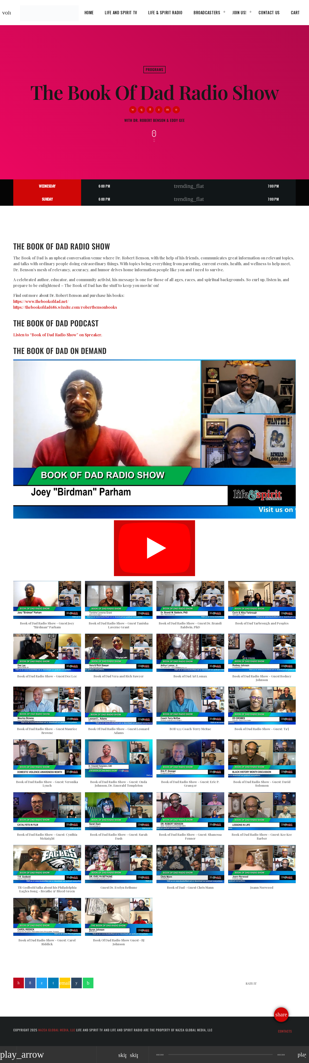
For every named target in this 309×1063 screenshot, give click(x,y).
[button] (47, 607)
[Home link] (49, 13)
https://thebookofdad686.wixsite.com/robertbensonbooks (65, 307)
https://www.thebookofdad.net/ (41, 301)
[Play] (154, 548)
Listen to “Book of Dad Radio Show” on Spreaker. (57, 334)
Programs (154, 69)
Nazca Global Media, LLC (56, 1029)
